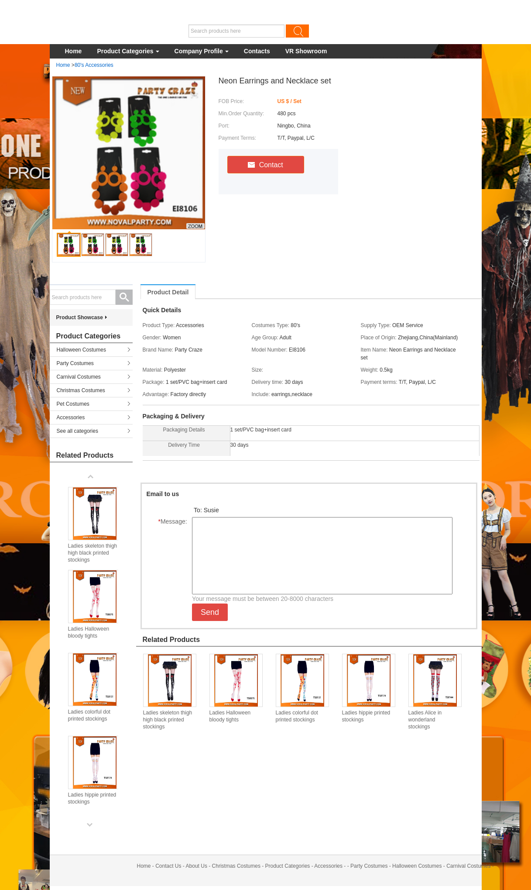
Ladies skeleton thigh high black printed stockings (167, 720)
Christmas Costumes (81, 390)
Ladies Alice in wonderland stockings (425, 720)
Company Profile (202, 51)
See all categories (77, 431)
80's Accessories (94, 65)
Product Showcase (79, 317)
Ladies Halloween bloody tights (230, 716)
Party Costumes (75, 363)
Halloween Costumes (81, 350)
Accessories (71, 417)
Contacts (257, 51)
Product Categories (128, 51)
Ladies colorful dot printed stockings (297, 716)
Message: (174, 521)
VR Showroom (306, 51)
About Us (196, 866)
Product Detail (168, 292)
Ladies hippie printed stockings (366, 716)
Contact (265, 165)
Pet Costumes (73, 404)
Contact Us (168, 866)
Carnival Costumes (79, 377)
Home (73, 51)
